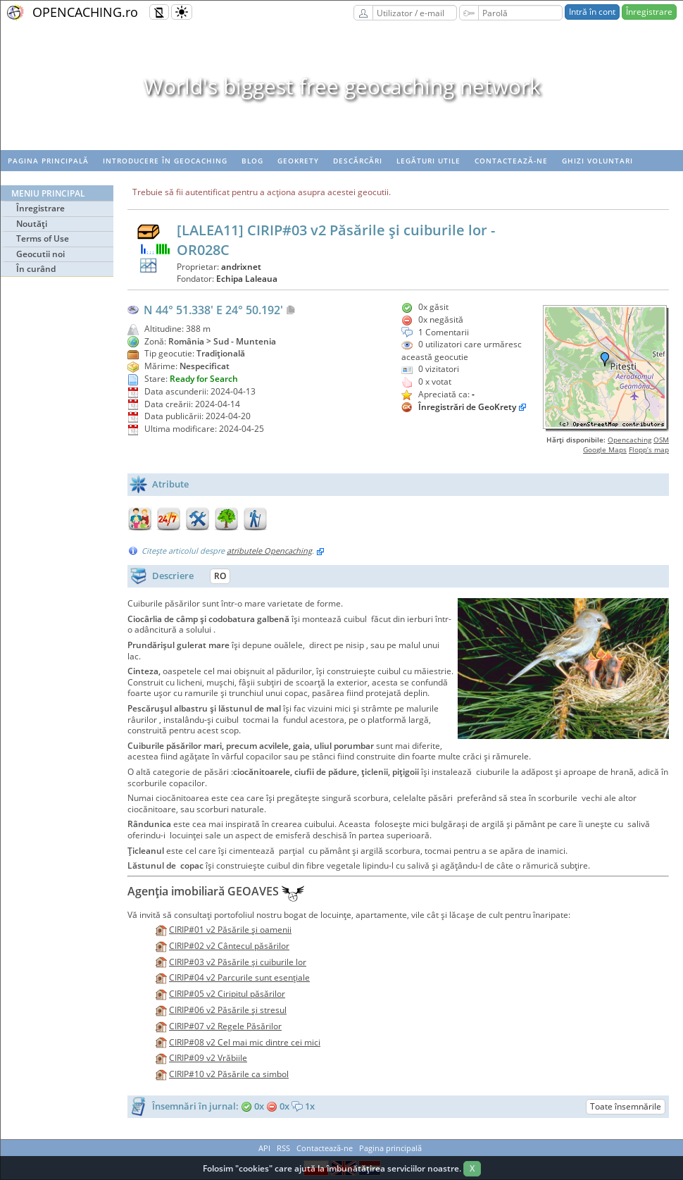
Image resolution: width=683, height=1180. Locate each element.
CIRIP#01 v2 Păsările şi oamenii (230, 930)
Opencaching (629, 440)
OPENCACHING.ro (85, 12)
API (264, 1148)
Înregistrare (649, 12)
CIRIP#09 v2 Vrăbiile (208, 1058)
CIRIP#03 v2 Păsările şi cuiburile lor (237, 962)
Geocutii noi (40, 254)
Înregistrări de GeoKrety (467, 407)
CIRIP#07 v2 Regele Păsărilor (225, 1026)
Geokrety (298, 161)
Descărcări (357, 161)
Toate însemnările (625, 1106)
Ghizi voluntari (597, 161)
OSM (661, 440)
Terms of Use (42, 238)
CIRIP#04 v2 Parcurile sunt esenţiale (239, 977)
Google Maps (605, 449)
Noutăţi (31, 224)
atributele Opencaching (269, 550)
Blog (252, 161)
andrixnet (241, 267)
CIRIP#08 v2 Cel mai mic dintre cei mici (244, 1042)
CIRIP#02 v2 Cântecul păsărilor (229, 946)
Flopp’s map (649, 449)
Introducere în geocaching (165, 161)
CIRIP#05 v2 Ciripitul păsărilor (227, 994)
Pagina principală (48, 161)
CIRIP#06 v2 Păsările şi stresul (228, 1010)
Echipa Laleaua (246, 279)
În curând (36, 269)
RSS (283, 1148)
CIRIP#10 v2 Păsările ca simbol (229, 1074)
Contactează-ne (511, 161)
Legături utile (428, 161)
